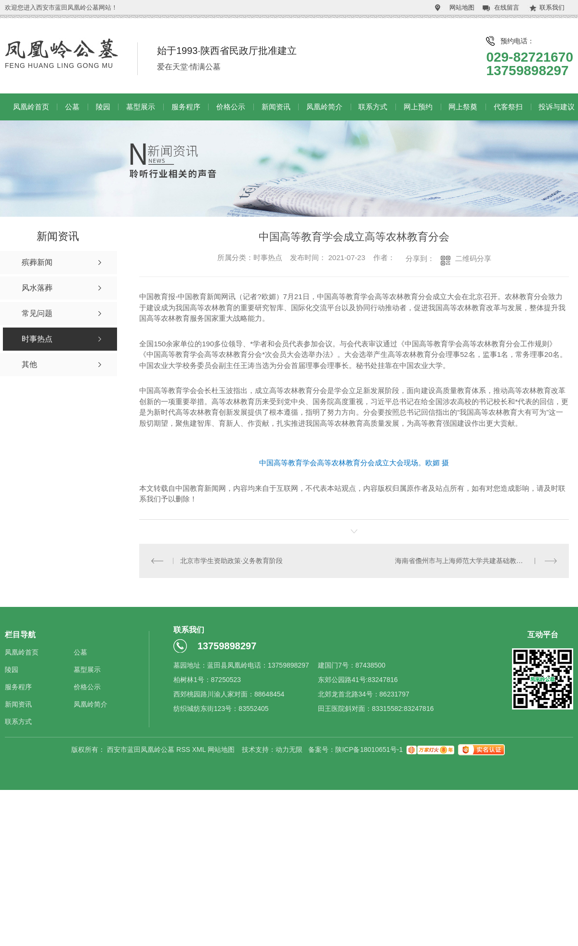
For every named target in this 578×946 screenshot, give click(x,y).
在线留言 (506, 7)
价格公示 (230, 107)
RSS (184, 749)
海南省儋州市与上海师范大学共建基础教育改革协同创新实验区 (476, 561)
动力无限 (289, 749)
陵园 (103, 107)
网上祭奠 (462, 107)
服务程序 (185, 107)
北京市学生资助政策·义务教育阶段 (231, 561)
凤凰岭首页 (31, 107)
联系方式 (372, 107)
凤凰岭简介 (324, 107)
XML (200, 749)
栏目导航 (20, 635)
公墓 (72, 107)
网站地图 (461, 7)
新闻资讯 (276, 107)
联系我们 (552, 7)
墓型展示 (140, 107)
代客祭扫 (508, 107)
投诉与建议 (557, 107)
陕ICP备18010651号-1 (369, 749)
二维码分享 (473, 258)
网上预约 (418, 107)
